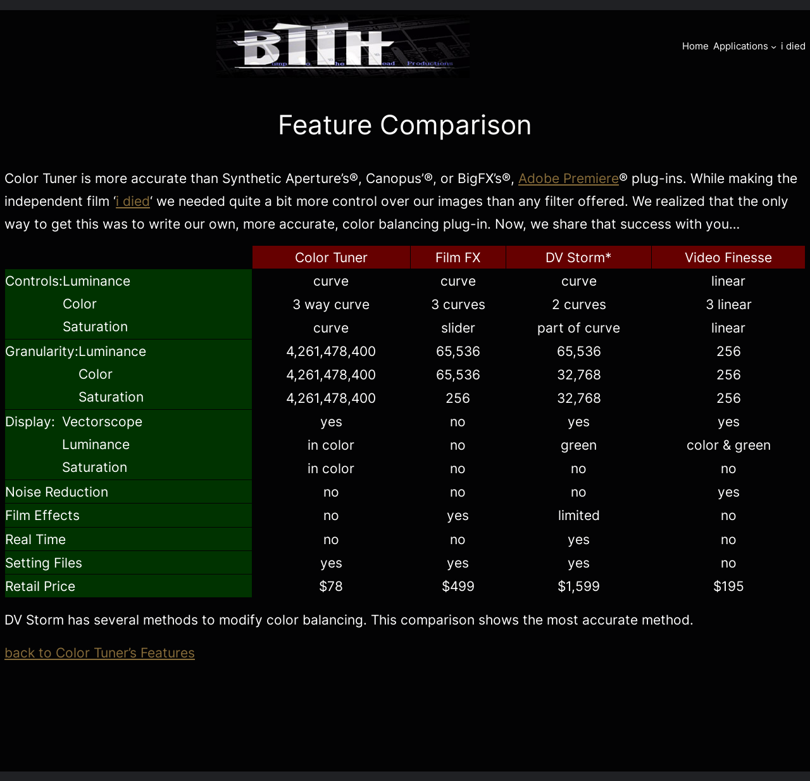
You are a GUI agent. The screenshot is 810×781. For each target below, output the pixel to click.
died (136, 201)
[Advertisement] (405, 732)
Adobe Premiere (568, 178)
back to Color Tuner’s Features (99, 652)
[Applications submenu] (773, 46)
